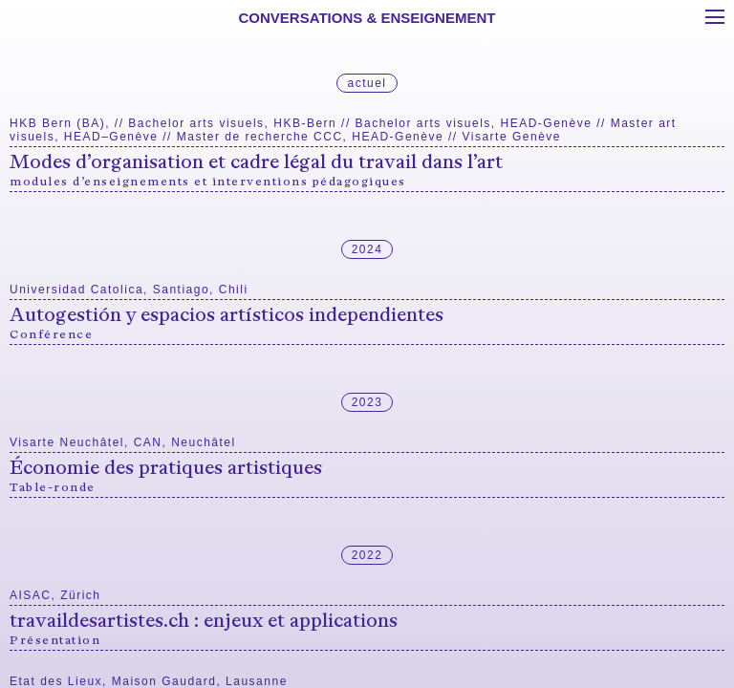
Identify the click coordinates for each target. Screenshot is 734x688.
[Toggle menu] (714, 17)
